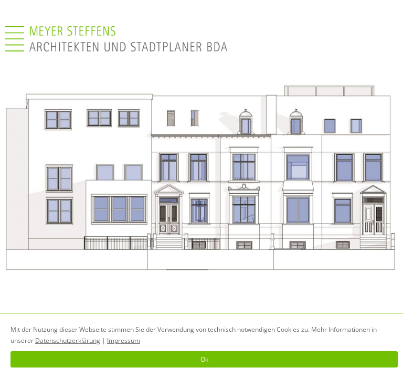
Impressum (123, 340)
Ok (204, 359)
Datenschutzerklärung (67, 340)
